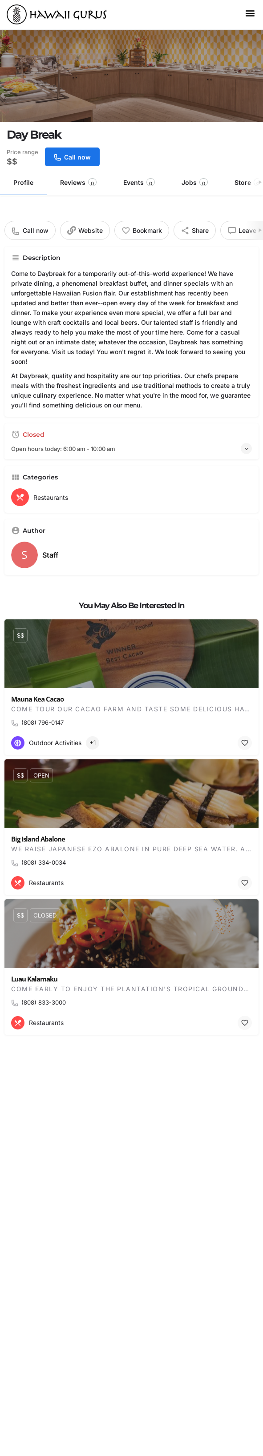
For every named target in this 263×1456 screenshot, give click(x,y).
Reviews (78, 182)
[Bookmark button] (245, 743)
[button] (250, 12)
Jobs (195, 182)
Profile (23, 182)
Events (139, 182)
